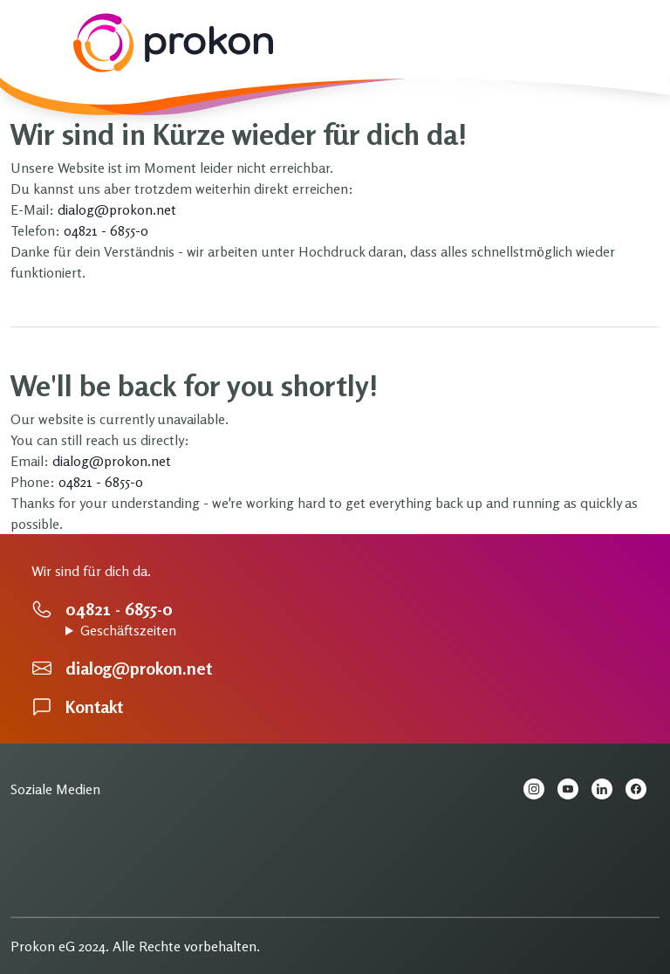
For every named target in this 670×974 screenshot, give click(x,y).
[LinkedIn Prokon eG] (608, 792)
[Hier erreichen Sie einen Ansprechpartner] (335, 609)
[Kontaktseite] (335, 706)
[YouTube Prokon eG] (574, 792)
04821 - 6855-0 (106, 230)
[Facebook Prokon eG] (643, 792)
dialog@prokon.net (117, 209)
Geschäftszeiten (128, 630)
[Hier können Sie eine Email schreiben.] (335, 668)
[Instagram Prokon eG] (540, 792)
